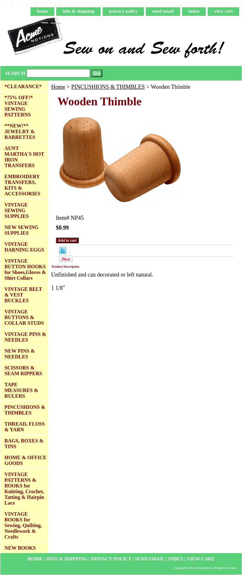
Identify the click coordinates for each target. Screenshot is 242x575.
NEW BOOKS (20, 548)
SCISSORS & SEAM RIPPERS (23, 370)
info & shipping (78, 11)
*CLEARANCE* (23, 86)
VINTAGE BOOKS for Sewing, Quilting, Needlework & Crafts (23, 525)
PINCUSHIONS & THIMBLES (108, 87)
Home (58, 87)
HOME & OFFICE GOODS (25, 460)
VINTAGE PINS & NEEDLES (25, 337)
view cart (223, 11)
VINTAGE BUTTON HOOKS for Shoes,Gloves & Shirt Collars (25, 269)
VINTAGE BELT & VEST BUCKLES (23, 294)
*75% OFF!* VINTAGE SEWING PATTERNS (18, 106)
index (193, 11)
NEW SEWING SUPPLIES (21, 230)
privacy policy (123, 11)
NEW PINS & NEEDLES (19, 353)
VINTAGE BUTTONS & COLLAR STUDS (24, 317)
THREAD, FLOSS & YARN (24, 426)
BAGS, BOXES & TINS (24, 443)
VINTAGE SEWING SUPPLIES (16, 210)
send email (163, 11)
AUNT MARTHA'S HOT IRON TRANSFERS (24, 157)
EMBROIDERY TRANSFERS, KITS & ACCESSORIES (22, 185)
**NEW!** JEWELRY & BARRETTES (19, 131)
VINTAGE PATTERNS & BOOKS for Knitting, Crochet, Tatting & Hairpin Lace (24, 489)
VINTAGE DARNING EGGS (24, 246)
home (42, 11)
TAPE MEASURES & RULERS (21, 390)
